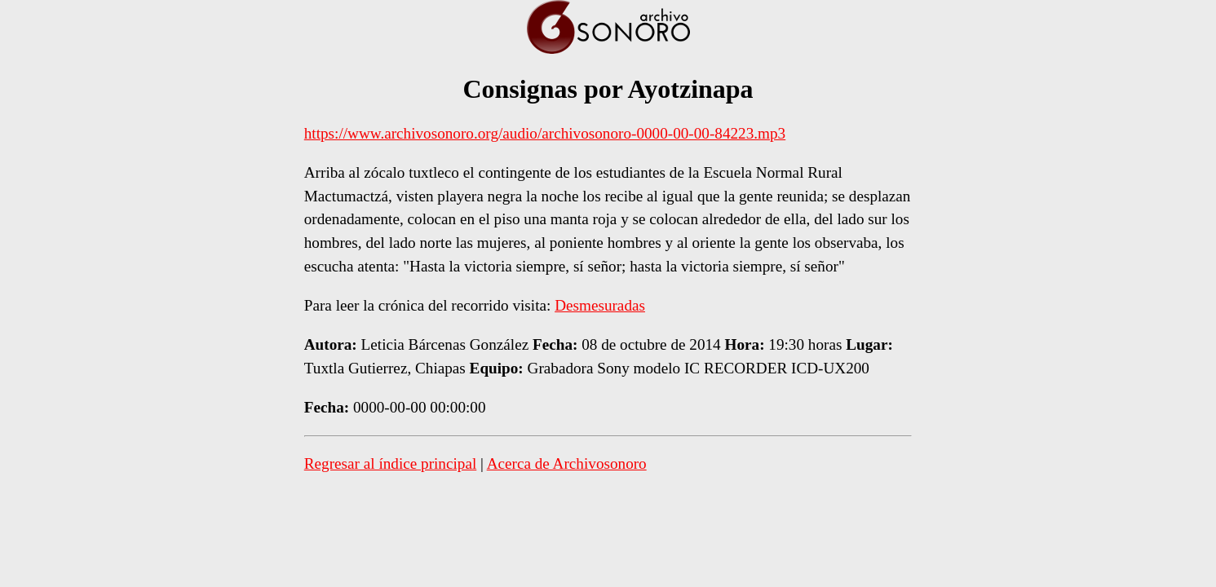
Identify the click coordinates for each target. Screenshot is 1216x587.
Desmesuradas (600, 305)
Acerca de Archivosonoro (567, 463)
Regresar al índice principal (390, 463)
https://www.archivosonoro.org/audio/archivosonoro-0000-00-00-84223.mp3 (544, 133)
